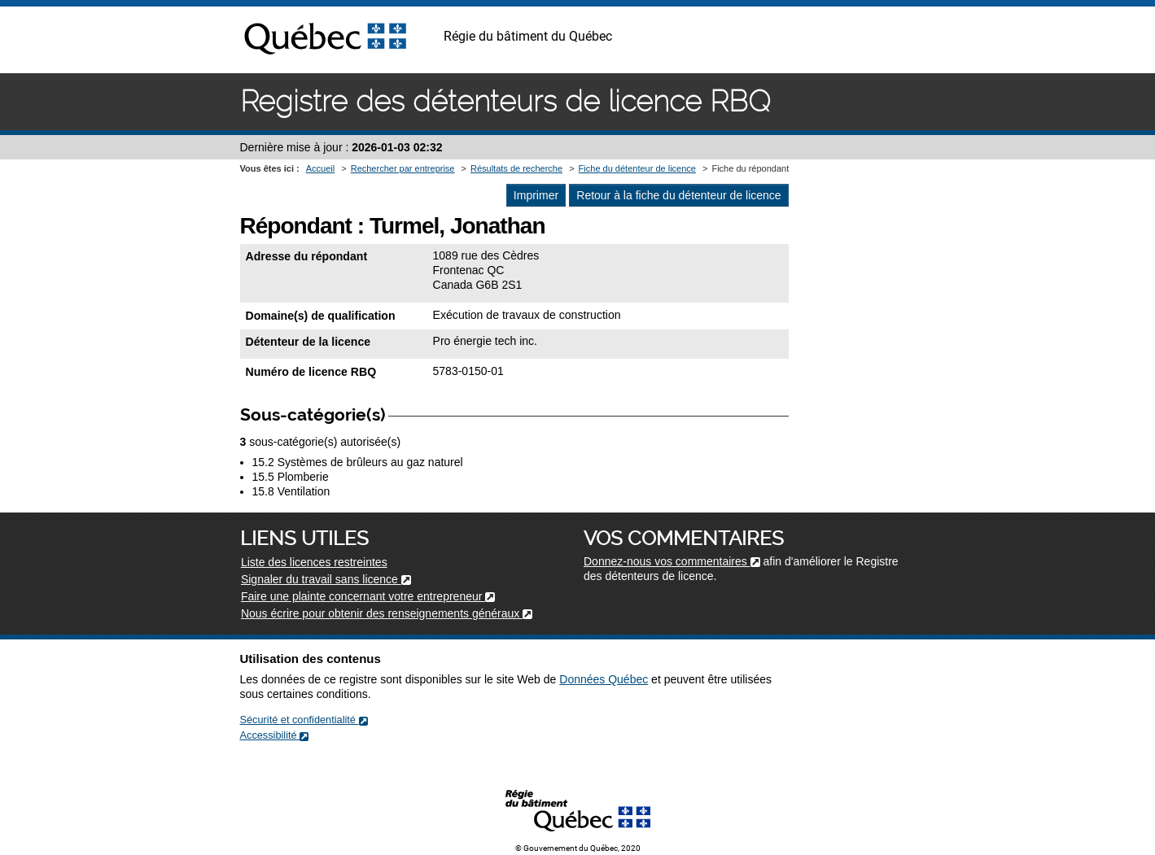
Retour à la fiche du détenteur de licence (678, 195)
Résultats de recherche (516, 168)
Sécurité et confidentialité (304, 719)
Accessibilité (274, 735)
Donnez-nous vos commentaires (672, 561)
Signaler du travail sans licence (326, 579)
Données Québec (603, 679)
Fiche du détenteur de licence (637, 168)
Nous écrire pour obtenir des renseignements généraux (386, 613)
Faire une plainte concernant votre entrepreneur (368, 596)
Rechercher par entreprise (403, 168)
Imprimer (536, 195)
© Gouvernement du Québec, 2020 (578, 848)
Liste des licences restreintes (314, 562)
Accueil (320, 168)
